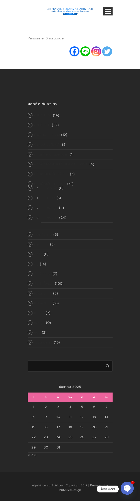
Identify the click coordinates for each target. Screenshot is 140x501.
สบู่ (36, 264)
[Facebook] (74, 51)
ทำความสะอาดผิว (47, 134)
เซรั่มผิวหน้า (42, 303)
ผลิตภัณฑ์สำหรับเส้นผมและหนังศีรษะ (61, 164)
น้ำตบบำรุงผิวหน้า (47, 144)
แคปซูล (52, 207)
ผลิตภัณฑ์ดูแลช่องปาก (51, 154)
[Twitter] (107, 51)
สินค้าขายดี (42, 273)
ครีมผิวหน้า (42, 125)
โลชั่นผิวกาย (43, 342)
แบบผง (52, 217)
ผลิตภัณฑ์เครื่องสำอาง (51, 174)
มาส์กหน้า (41, 244)
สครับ (38, 254)
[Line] (85, 51)
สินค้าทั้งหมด (44, 283)
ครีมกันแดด (43, 115)
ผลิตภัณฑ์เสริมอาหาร (50, 183)
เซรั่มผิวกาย (43, 293)
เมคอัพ (39, 313)
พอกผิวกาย (43, 234)
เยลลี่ (51, 198)
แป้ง (37, 332)
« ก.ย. (32, 455)
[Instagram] (96, 51)
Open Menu (108, 11)
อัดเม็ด (52, 188)
